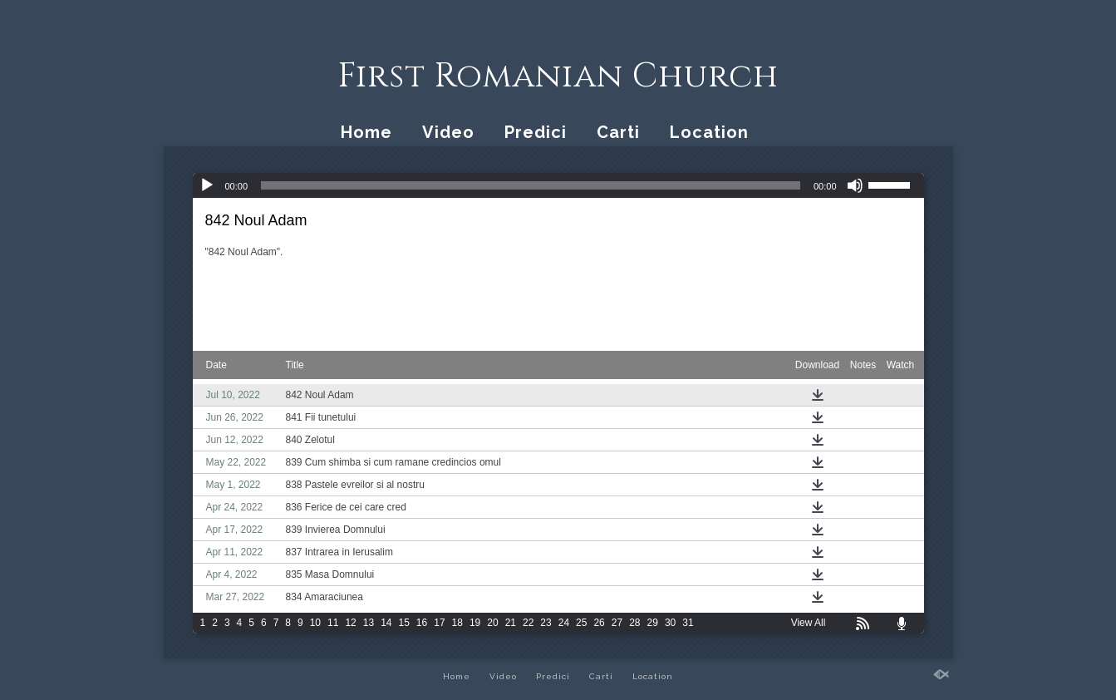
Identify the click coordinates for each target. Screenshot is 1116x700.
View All (808, 623)
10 (315, 623)
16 (421, 623)
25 (581, 623)
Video (448, 132)
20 (492, 623)
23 (545, 623)
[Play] (207, 185)
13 (368, 623)
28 (634, 623)
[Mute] (855, 185)
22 (528, 623)
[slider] (530, 185)
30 (670, 623)
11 (332, 623)
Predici (535, 132)
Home (366, 132)
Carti (618, 132)
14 (386, 623)
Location (709, 132)
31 (687, 623)
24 (563, 623)
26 (598, 623)
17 (439, 623)
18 (457, 623)
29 (652, 623)
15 (403, 623)
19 (475, 623)
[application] (558, 185)
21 (510, 623)
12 (350, 623)
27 (617, 623)
